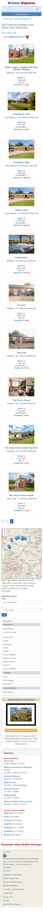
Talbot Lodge (21, 210)
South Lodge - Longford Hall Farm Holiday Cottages (21, 68)
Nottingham (9, 828)
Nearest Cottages (21, 19)
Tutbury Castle (10, 795)
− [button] (4, 534)
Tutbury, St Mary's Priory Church (18, 801)
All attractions (8, 629)
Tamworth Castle (11, 789)
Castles (6, 641)
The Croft (21, 353)
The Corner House (21, 400)
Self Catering (8, 692)
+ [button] (4, 531)
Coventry (8, 820)
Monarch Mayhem (10, 886)
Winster (7, 835)
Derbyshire (7, 621)
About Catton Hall (9, 33)
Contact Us (7, 897)
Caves (5, 677)
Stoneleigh (8, 831)
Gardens (6, 651)
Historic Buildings (9, 655)
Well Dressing (8, 680)
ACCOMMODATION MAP (14, 37)
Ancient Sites (8, 637)
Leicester (8, 824)
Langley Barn (21, 257)
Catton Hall (7, 19)
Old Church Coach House (21, 495)
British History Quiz (11, 878)
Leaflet (23, 578)
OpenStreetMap (31, 578)
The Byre (21, 305)
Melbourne (8, 813)
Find (3, 599)
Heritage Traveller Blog (12, 875)
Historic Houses (9, 662)
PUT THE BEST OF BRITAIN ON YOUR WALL (21, 730)
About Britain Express (12, 904)
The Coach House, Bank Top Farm (21, 448)
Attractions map (10, 632)
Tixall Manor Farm (21, 114)
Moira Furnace (10, 783)
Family (5, 648)
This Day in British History (13, 889)
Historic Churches (10, 658)
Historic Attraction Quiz (12, 882)
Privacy (6, 901)
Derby (6, 817)
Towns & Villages (9, 669)
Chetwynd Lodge (21, 162)
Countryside (7, 644)
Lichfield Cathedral (12, 776)
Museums (6, 665)
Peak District (8, 684)
